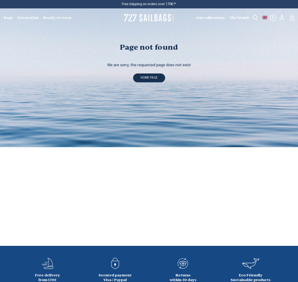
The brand (239, 18)
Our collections (210, 18)
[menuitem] (9, 17)
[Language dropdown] (265, 17)
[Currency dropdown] (273, 18)
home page (149, 78)
